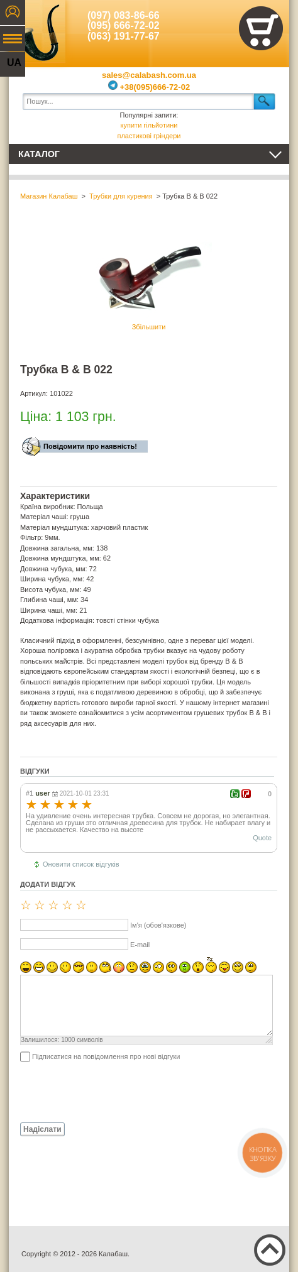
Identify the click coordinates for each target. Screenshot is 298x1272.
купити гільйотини (149, 125)
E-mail (140, 944)
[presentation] (115, 1091)
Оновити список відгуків (81, 864)
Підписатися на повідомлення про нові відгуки (106, 1056)
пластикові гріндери (148, 136)
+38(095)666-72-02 (149, 87)
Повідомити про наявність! (90, 446)
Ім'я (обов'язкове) (158, 925)
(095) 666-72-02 (123, 25)
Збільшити (149, 279)
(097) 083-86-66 (123, 15)
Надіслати (42, 1129)
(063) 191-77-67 (123, 36)
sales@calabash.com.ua (149, 75)
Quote (262, 838)
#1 (29, 793)
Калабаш (37, 31)
